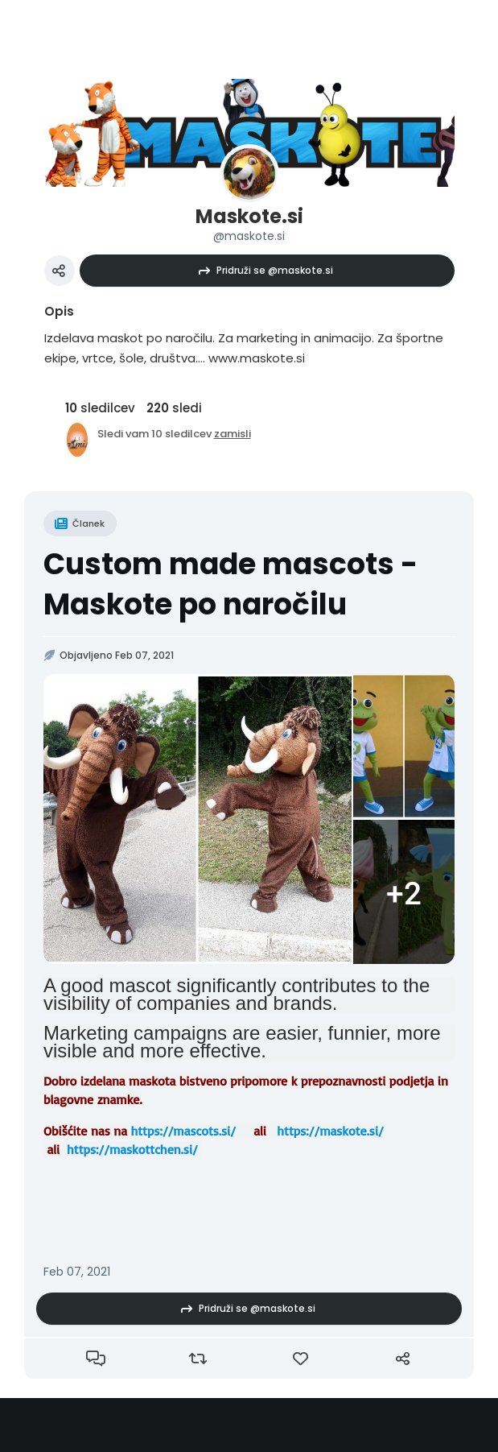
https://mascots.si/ (182, 1131)
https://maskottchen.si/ (132, 1149)
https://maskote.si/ (330, 1131)
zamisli (232, 433)
